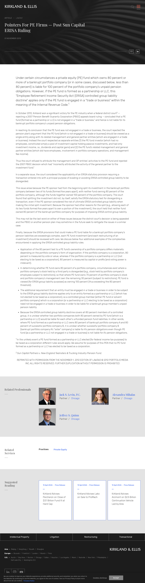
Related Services (10, 451)
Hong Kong (22, 549)
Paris (50, 553)
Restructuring (90, 537)
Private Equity (60, 449)
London (35, 553)
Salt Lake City (16, 560)
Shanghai (40, 549)
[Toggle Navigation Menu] (138, 7)
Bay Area (21, 557)
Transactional (125, 537)
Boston (30, 557)
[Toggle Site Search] (132, 7)
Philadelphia (101, 557)
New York (91, 557)
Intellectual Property (19, 537)
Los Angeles (65, 557)
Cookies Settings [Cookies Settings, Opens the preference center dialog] (100, 578)
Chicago (75, 398)
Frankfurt (26, 553)
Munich (43, 553)
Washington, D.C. (30, 560)
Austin (13, 557)
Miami (74, 557)
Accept (116, 578)
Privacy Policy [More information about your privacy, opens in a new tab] (29, 581)
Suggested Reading (11, 483)
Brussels (17, 553)
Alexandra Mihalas (123, 394)
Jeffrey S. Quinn (69, 415)
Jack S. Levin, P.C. (69, 394)
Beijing (13, 549)
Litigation (54, 537)
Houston (54, 557)
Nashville (82, 557)
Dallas (46, 557)
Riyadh (31, 549)
